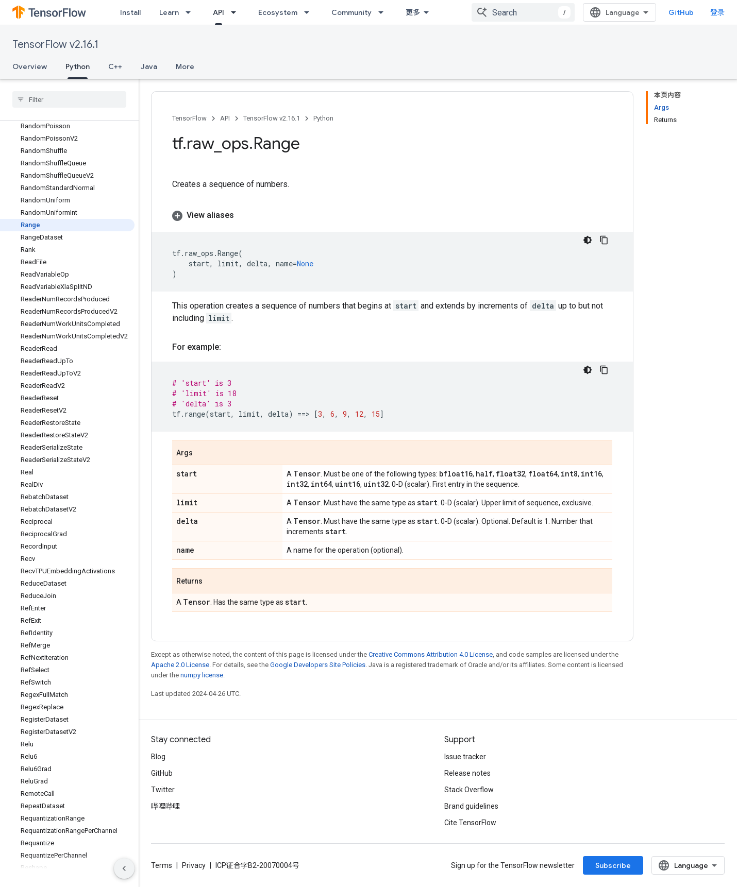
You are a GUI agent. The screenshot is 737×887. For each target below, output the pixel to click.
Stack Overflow (469, 790)
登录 (717, 12)
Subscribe (613, 865)
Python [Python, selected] (77, 66)
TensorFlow (189, 118)
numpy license (201, 675)
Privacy (194, 865)
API (225, 118)
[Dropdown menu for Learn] (191, 12)
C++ (115, 66)
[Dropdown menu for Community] (384, 12)
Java (149, 66)
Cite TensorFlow (470, 822)
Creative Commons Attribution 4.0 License (430, 654)
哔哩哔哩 (165, 806)
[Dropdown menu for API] (236, 12)
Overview (29, 66)
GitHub (681, 12)
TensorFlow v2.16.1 (55, 44)
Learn (169, 12)
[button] (392, 215)
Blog (158, 757)
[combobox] (523, 12)
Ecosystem (277, 12)
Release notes (467, 773)
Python (323, 118)
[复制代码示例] (604, 240)
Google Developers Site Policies (317, 665)
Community (351, 12)
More (185, 66)
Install (130, 12)
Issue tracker (465, 757)
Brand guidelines (471, 806)
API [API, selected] (218, 12)
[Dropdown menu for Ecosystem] (309, 12)
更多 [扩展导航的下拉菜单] (413, 12)
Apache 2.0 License (180, 665)
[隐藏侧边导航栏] (124, 868)
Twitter (163, 790)
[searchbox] (69, 99)
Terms (161, 865)
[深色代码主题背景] (587, 240)
